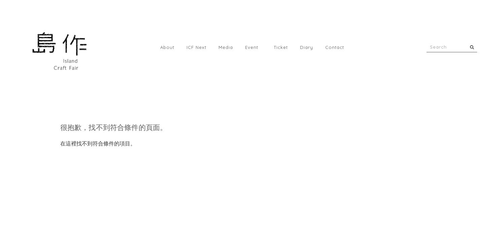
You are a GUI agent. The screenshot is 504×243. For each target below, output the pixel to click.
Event (253, 47)
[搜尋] (472, 47)
